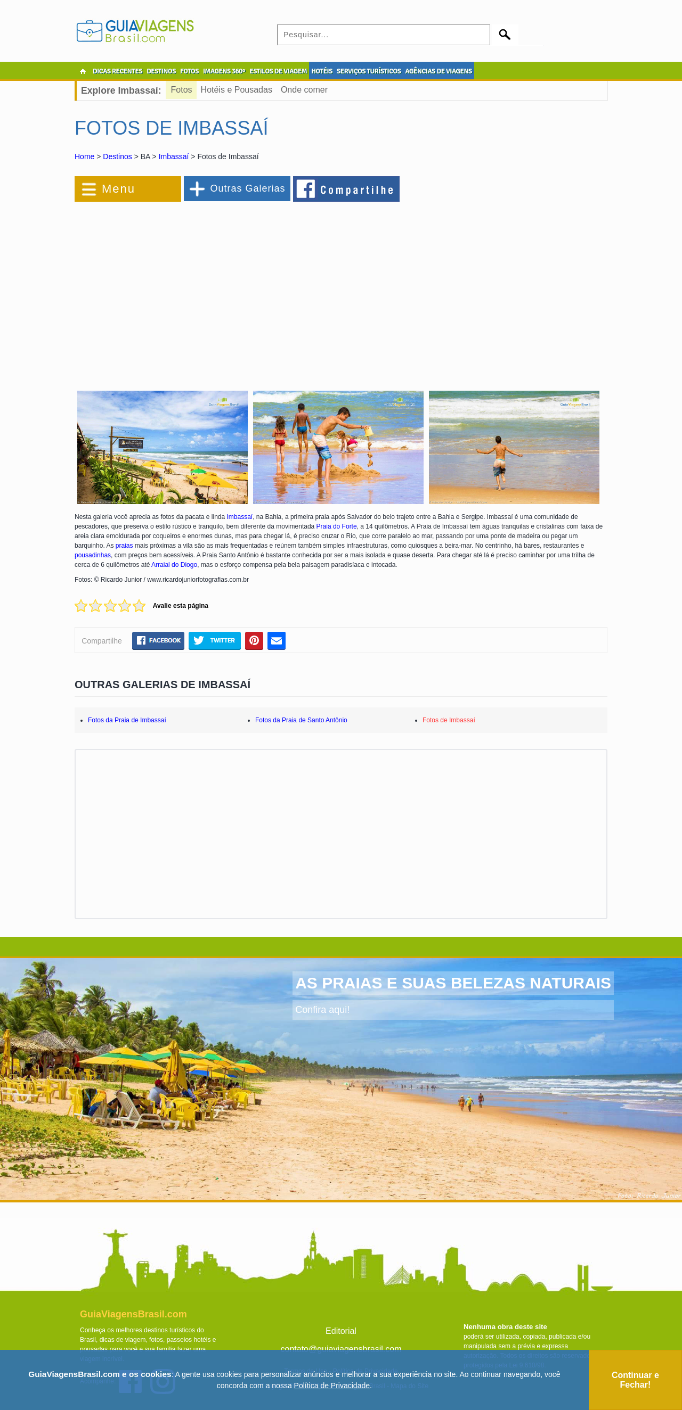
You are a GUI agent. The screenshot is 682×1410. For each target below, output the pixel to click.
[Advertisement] (190, 289)
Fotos (181, 89)
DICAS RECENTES (117, 71)
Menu (118, 188)
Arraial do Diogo (174, 564)
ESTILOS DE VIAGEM (278, 71)
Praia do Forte (336, 526)
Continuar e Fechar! (635, 1380)
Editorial (341, 1330)
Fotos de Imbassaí (449, 720)
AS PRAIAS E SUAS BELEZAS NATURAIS (453, 983)
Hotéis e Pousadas (236, 89)
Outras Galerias (247, 188)
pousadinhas (93, 555)
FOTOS (189, 71)
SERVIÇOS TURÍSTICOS (369, 71)
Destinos (117, 156)
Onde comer (304, 89)
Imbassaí (174, 156)
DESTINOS (161, 71)
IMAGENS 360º (224, 71)
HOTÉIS (321, 71)
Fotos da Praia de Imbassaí (127, 720)
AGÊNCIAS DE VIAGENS (438, 71)
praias (124, 545)
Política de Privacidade (332, 1385)
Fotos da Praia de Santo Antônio (301, 720)
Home (84, 156)
